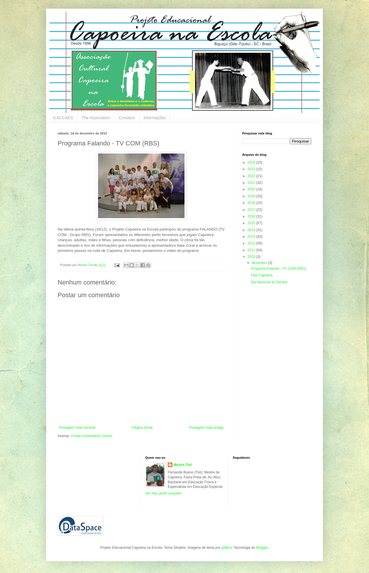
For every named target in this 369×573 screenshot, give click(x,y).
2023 (252, 169)
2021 (252, 183)
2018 (252, 203)
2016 (252, 216)
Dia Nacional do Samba (269, 282)
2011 (252, 250)
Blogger (262, 548)
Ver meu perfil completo (163, 493)
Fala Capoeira (261, 275)
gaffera (226, 548)
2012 (252, 243)
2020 (252, 189)
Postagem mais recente (77, 428)
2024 (252, 162)
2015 (252, 223)
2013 (252, 237)
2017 (252, 210)
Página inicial (142, 428)
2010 (252, 257)
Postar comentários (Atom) (91, 436)
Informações (155, 117)
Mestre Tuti (183, 465)
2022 (252, 176)
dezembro (260, 263)
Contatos (127, 117)
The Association (96, 117)
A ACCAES (63, 117)
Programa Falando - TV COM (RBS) (278, 269)
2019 (252, 196)
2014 (252, 230)
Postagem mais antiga (206, 428)
